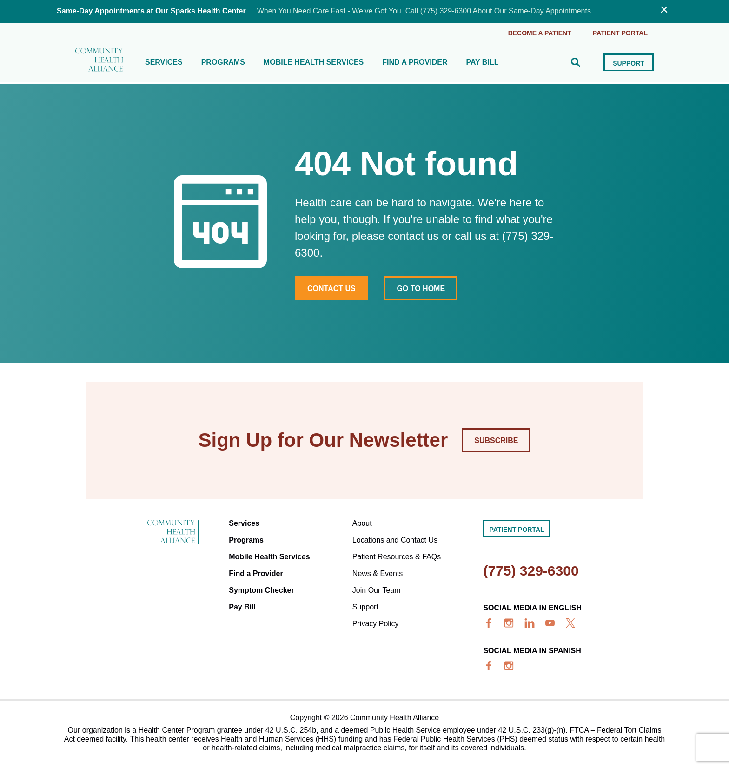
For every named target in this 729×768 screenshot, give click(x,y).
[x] (570, 623)
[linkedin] (529, 623)
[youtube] (550, 623)
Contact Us (331, 288)
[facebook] (488, 623)
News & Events (377, 573)
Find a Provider (414, 62)
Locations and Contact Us (394, 540)
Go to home (421, 288)
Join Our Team (376, 590)
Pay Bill (482, 62)
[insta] (509, 623)
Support (628, 63)
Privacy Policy (375, 624)
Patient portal (620, 33)
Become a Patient (539, 33)
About (362, 523)
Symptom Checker (261, 590)
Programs (223, 62)
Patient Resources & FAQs (396, 557)
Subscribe (496, 440)
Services (164, 62)
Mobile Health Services (314, 62)
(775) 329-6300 (530, 570)
